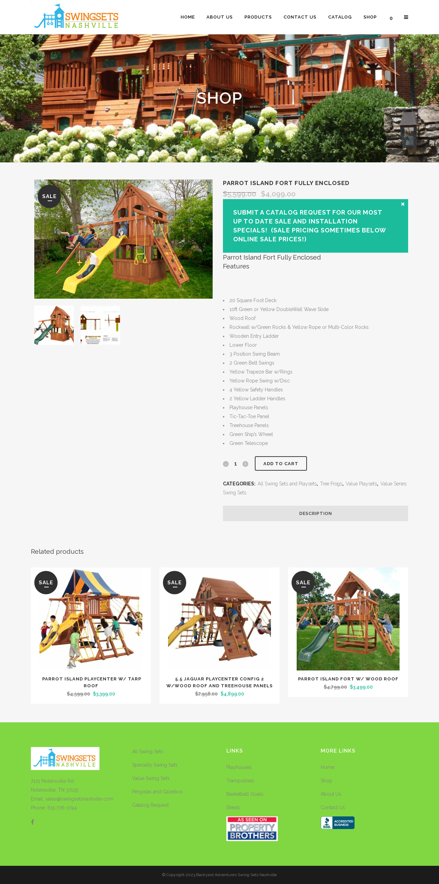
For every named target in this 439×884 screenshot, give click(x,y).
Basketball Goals (244, 794)
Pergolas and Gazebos (157, 791)
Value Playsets (361, 483)
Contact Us (333, 807)
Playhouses (239, 767)
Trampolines (240, 780)
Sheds (233, 807)
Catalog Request (150, 805)
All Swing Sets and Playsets (287, 483)
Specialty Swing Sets (155, 765)
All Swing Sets (147, 751)
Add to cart (280, 463)
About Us (331, 794)
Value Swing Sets (151, 778)
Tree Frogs (331, 483)
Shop (326, 780)
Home (327, 767)
